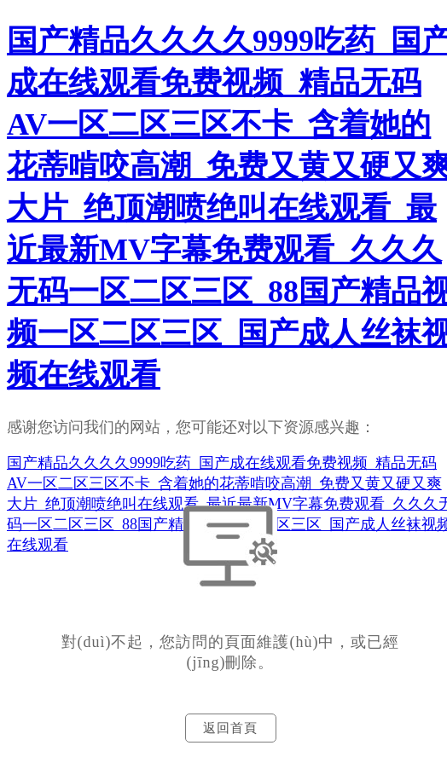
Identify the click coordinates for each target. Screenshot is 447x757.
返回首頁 (230, 728)
